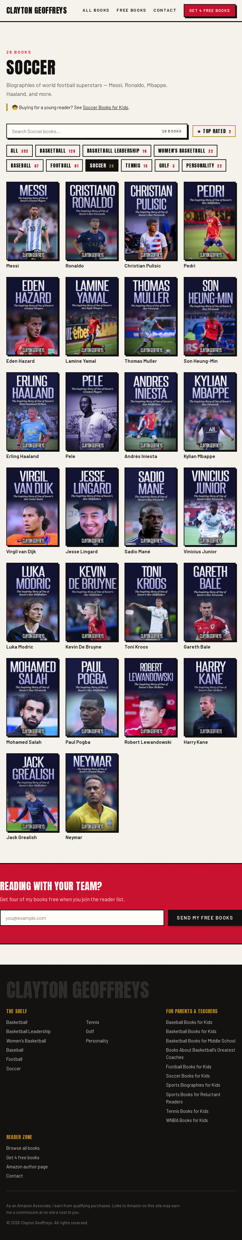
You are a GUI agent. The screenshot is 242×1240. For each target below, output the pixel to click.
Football (64, 165)
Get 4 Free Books (209, 10)
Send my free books (205, 917)
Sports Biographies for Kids (193, 1085)
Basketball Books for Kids (191, 1031)
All (19, 150)
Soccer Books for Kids (105, 107)
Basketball (57, 150)
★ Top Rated (214, 131)
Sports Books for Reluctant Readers (193, 1098)
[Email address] (82, 918)
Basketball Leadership (117, 150)
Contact (164, 10)
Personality (204, 165)
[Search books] (84, 131)
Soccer (102, 165)
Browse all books (23, 1148)
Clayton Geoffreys (36, 11)
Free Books (131, 10)
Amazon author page (27, 1166)
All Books (96, 10)
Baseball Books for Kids (189, 1022)
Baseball (25, 165)
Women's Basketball (185, 150)
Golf (167, 165)
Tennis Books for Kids (187, 1111)
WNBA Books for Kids (187, 1120)
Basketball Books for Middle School (200, 1040)
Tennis (136, 165)
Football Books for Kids (188, 1066)
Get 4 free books (22, 1157)
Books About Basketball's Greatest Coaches (200, 1053)
